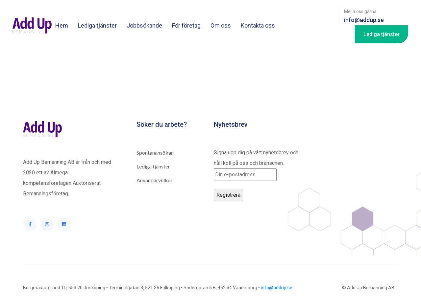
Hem (61, 25)
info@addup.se (276, 287)
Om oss (220, 25)
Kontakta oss (258, 25)
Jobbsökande (144, 25)
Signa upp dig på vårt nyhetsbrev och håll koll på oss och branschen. (256, 165)
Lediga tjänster (97, 25)
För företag (186, 25)
